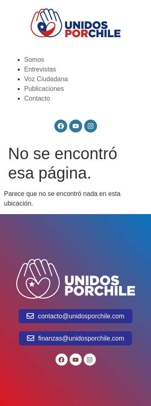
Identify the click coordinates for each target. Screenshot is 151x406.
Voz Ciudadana (46, 79)
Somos (34, 59)
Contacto (37, 98)
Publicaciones (44, 88)
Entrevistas (40, 69)
